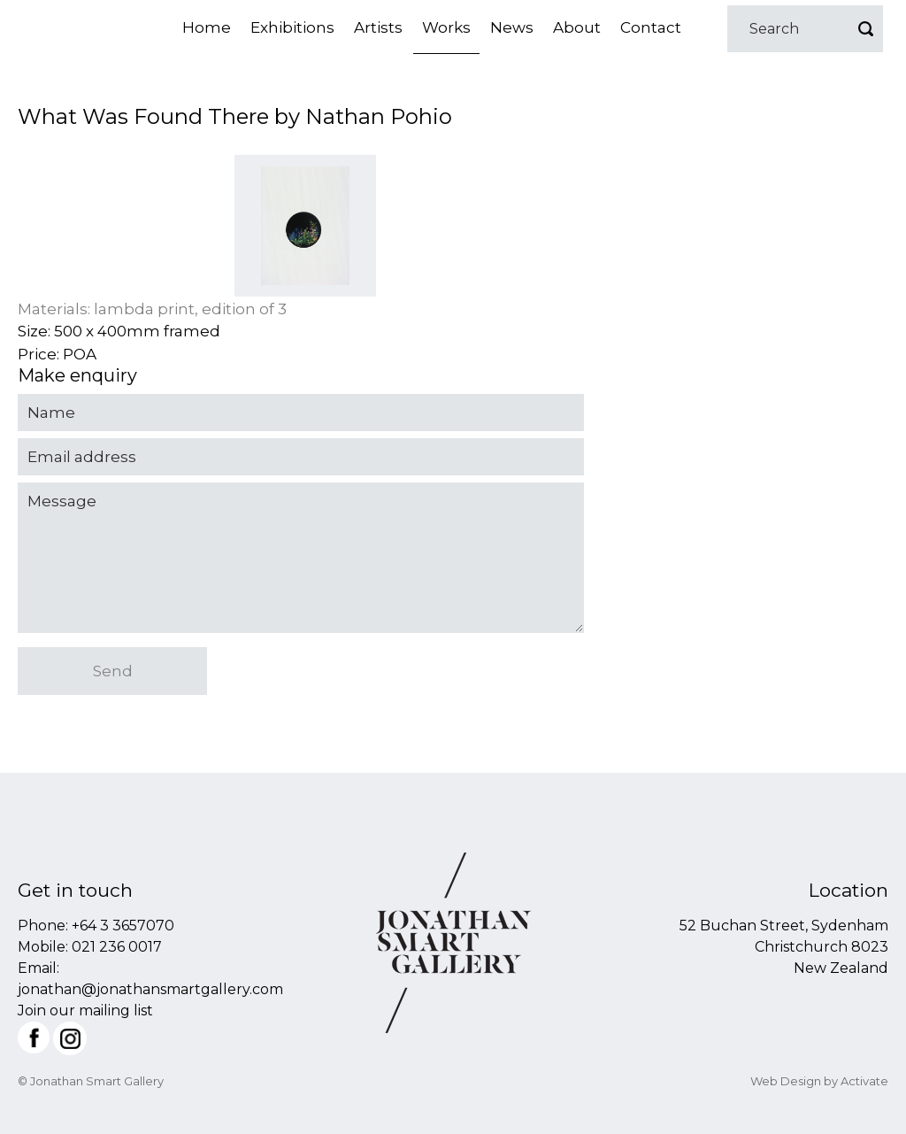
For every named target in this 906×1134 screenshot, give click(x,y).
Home (206, 27)
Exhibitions (292, 27)
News (512, 27)
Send (113, 671)
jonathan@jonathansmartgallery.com (150, 989)
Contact (650, 27)
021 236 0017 (117, 946)
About (577, 27)
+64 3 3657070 (123, 925)
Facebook (34, 1037)
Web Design (785, 1081)
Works (446, 27)
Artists (378, 27)
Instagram (70, 1038)
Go (865, 28)
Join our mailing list (85, 1010)
